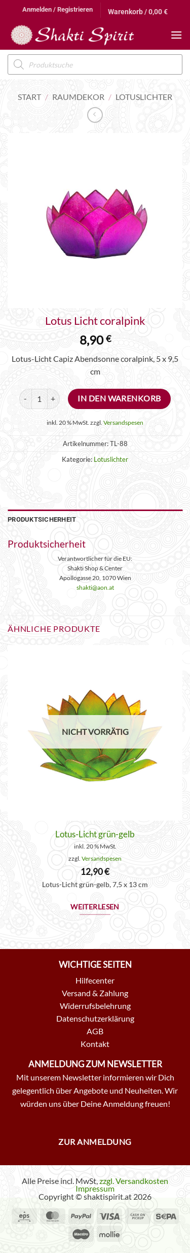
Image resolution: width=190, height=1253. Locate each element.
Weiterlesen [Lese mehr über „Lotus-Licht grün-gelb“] (95, 907)
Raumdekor (78, 96)
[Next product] (95, 115)
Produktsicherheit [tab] (42, 519)
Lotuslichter (144, 96)
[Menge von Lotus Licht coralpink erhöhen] (54, 399)
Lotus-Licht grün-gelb (95, 834)
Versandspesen (123, 422)
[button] (57, 9)
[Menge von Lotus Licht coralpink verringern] (25, 399)
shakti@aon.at (95, 587)
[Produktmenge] (39, 399)
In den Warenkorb (119, 398)
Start (29, 96)
